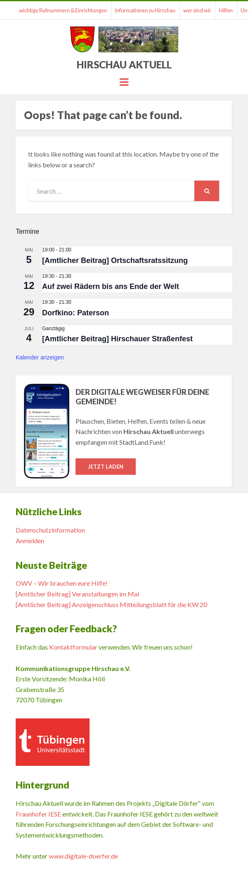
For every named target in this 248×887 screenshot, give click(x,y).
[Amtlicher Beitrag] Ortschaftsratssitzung (115, 260)
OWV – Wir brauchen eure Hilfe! (62, 583)
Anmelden (30, 540)
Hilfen (226, 10)
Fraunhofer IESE (38, 814)
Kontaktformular (73, 647)
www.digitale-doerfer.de (83, 856)
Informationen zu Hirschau (145, 10)
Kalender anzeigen (40, 357)
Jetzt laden (105, 466)
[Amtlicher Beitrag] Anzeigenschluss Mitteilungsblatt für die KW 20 (111, 604)
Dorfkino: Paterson (75, 313)
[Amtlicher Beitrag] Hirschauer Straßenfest (117, 339)
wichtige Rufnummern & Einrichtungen (63, 10)
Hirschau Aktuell (124, 64)
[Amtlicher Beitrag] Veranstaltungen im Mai (77, 594)
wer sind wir (197, 10)
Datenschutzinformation (50, 530)
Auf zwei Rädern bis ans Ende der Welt (110, 286)
